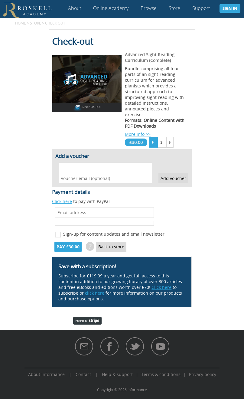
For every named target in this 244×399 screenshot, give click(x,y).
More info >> (138, 134)
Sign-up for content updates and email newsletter (113, 234)
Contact (83, 374)
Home (20, 23)
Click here (62, 201)
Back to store (111, 247)
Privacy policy (202, 374)
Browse (149, 8)
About (74, 8)
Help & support (117, 374)
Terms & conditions (161, 374)
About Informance (46, 374)
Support (201, 8)
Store (174, 8)
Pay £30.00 (68, 247)
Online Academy (111, 8)
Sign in (230, 8)
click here (94, 293)
